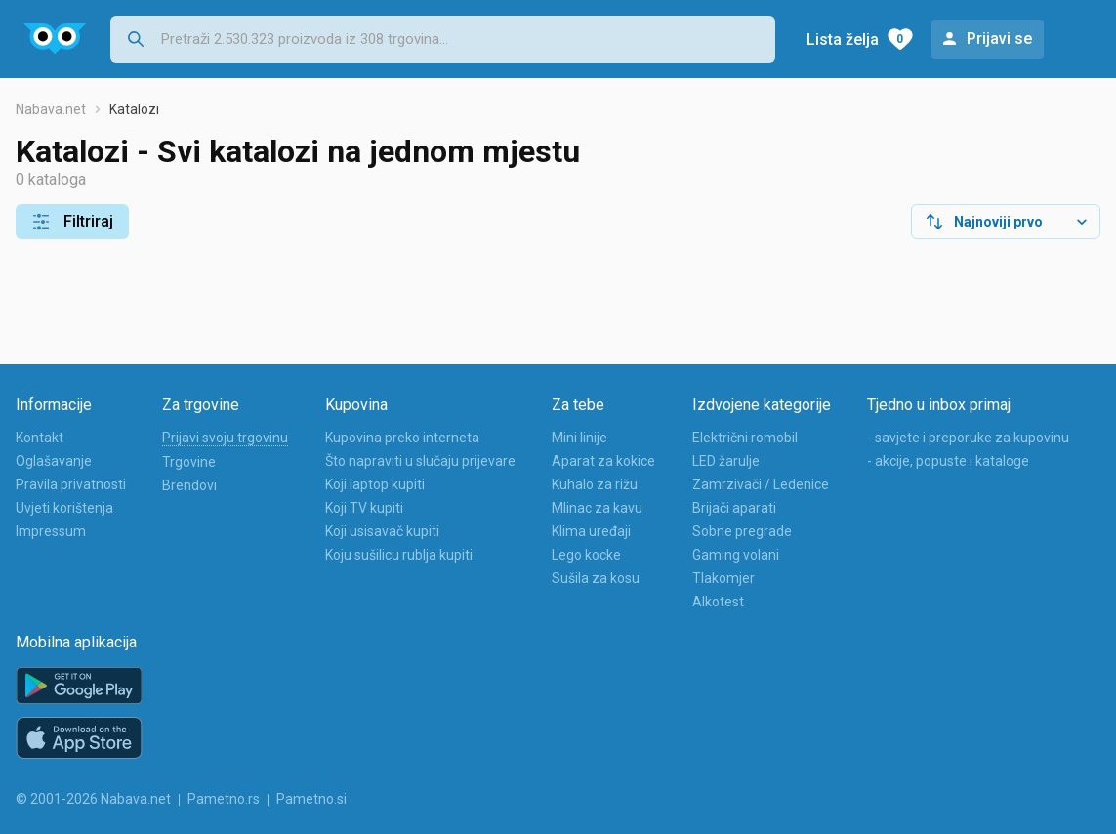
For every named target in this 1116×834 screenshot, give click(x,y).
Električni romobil (745, 437)
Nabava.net (51, 109)
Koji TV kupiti (364, 508)
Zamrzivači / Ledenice (760, 484)
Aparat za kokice (603, 461)
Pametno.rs (223, 799)
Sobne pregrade (742, 531)
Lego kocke (586, 555)
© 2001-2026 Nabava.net (93, 799)
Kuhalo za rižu (595, 484)
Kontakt (39, 437)
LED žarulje (726, 461)
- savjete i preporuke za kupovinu (968, 437)
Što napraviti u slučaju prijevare (420, 461)
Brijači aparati (734, 508)
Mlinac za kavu (597, 508)
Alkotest (718, 601)
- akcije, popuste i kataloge (948, 461)
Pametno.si (311, 799)
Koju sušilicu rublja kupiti (399, 555)
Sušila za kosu (596, 578)
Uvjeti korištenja (64, 508)
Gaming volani (735, 555)
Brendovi (189, 485)
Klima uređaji (591, 531)
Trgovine (189, 462)
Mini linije (579, 437)
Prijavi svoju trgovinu (225, 437)
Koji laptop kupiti (375, 484)
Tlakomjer (723, 578)
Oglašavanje (54, 461)
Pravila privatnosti (71, 484)
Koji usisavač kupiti (382, 531)
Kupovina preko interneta (402, 437)
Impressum (51, 531)
